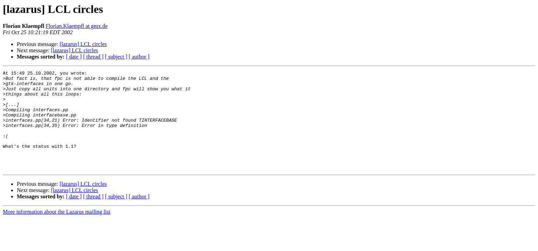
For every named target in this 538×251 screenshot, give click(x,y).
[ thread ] (93, 57)
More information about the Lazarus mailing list (56, 232)
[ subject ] (116, 57)
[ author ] (139, 57)
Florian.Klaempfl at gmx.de (77, 26)
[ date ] (74, 57)
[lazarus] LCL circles (83, 44)
